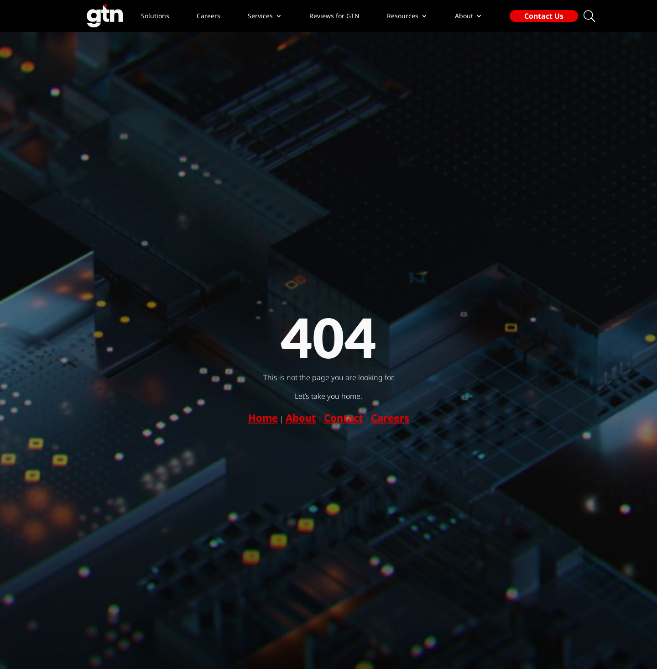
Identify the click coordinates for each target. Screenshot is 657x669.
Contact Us (543, 16)
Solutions (155, 16)
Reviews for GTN (334, 16)
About (301, 417)
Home (263, 417)
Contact (343, 417)
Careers (208, 16)
